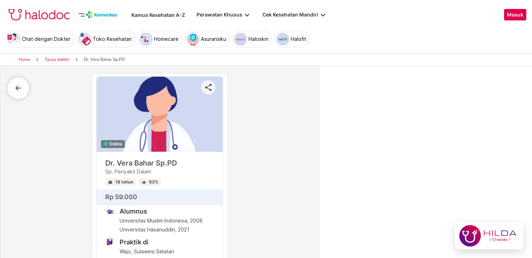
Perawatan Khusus (224, 14)
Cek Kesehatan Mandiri (294, 14)
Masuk (515, 15)
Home (24, 59)
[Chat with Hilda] (489, 235)
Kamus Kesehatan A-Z (158, 15)
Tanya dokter (56, 59)
